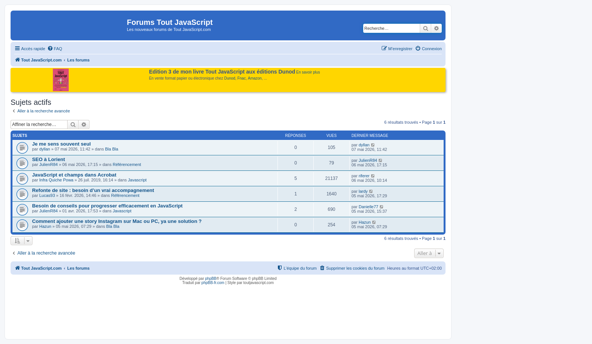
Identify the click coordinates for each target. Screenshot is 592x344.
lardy (363, 191)
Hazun (45, 226)
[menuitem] (54, 48)
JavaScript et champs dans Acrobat (74, 175)
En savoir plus (308, 72)
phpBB (210, 278)
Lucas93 (47, 195)
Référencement (127, 164)
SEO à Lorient (48, 159)
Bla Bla (111, 149)
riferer (364, 176)
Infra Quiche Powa (56, 180)
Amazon (255, 78)
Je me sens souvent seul (61, 144)
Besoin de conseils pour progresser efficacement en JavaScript (107, 206)
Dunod (229, 78)
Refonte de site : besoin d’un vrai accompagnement (93, 190)
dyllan (44, 149)
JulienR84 (48, 164)
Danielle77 (368, 206)
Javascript (137, 180)
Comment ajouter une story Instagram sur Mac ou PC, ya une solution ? (117, 221)
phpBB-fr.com (213, 283)
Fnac (241, 78)
